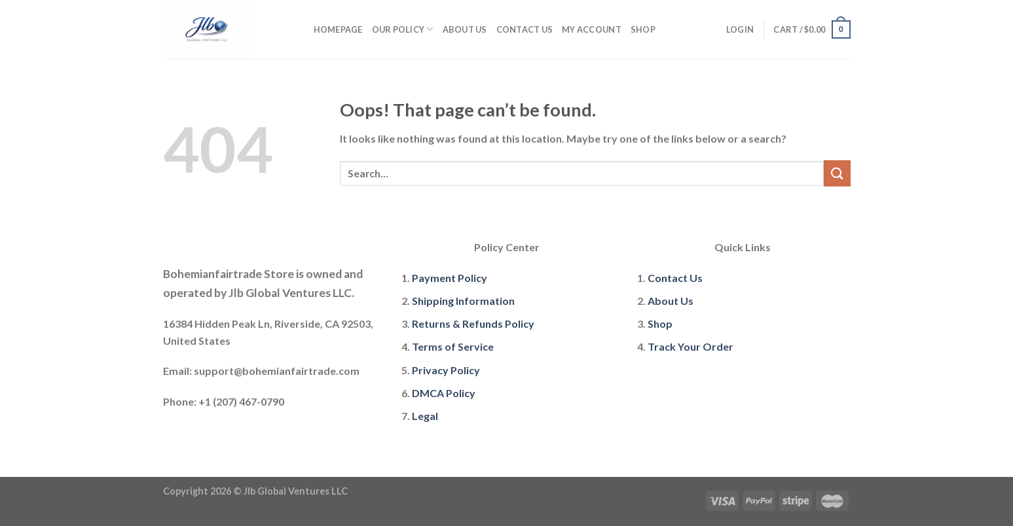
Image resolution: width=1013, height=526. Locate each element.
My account (591, 29)
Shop (643, 29)
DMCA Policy (443, 393)
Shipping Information (463, 300)
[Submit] (837, 173)
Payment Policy (449, 278)
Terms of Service (453, 346)
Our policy (402, 29)
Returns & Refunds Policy (473, 323)
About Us (465, 29)
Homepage (338, 29)
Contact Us (524, 29)
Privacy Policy (446, 370)
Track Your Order (690, 346)
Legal (425, 416)
